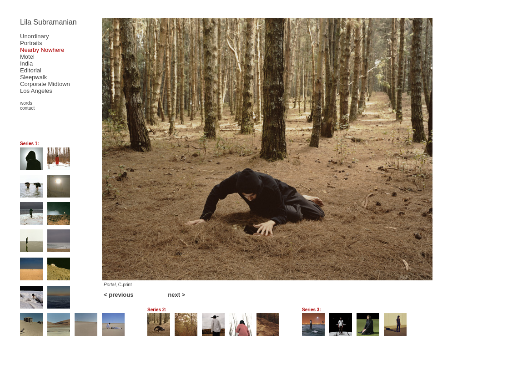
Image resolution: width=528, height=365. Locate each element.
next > (176, 294)
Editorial (30, 70)
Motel (27, 56)
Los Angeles (36, 90)
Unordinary (34, 36)
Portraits (31, 43)
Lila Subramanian (48, 22)
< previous (118, 294)
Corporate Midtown (45, 84)
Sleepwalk (33, 77)
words (26, 103)
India (26, 63)
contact (27, 108)
